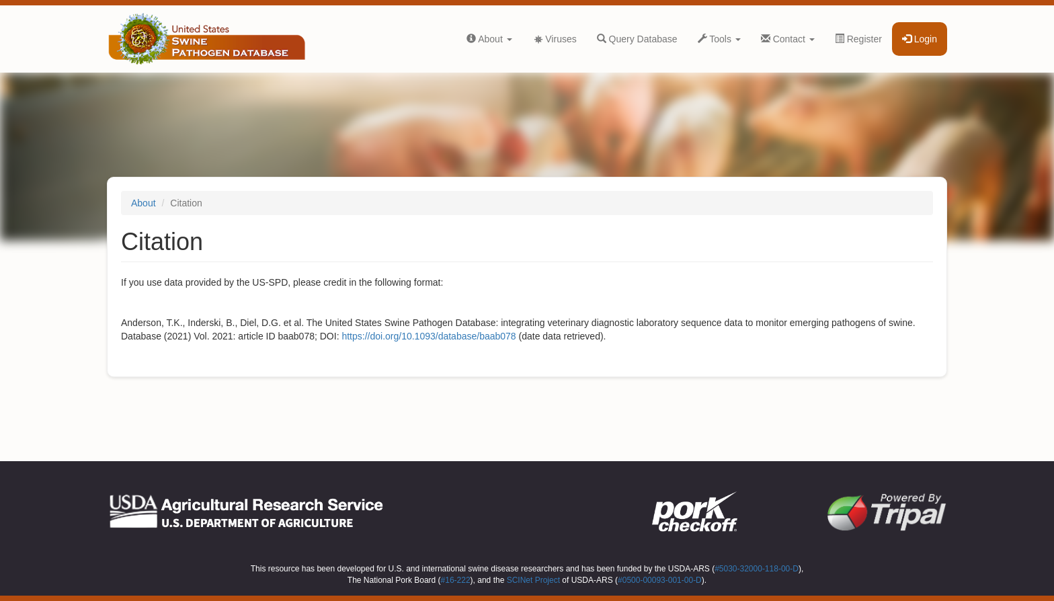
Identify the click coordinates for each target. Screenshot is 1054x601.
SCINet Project (533, 580)
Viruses (555, 39)
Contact (788, 39)
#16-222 (456, 580)
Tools (719, 39)
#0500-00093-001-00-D (660, 580)
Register (858, 39)
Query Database (637, 39)
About (489, 39)
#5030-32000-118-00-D (757, 568)
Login (919, 39)
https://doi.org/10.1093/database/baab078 (428, 336)
